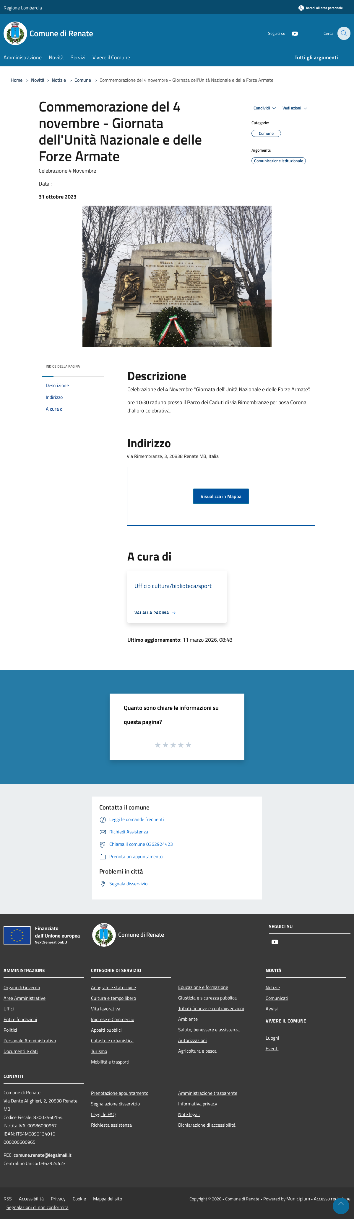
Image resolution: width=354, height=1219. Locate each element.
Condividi (266, 108)
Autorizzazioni (192, 1040)
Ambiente (188, 1019)
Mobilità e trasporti (110, 1061)
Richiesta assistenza (111, 1124)
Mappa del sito (107, 1198)
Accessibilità (31, 1198)
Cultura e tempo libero (113, 998)
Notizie (59, 79)
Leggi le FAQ (103, 1114)
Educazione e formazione (203, 987)
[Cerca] (343, 33)
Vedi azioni (295, 108)
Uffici (9, 1008)
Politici (10, 1029)
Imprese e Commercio (112, 1019)
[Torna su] (341, 1206)
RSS (8, 1198)
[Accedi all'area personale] (320, 8)
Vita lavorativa (105, 1008)
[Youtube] (291, 33)
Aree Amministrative (25, 998)
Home (16, 79)
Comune (82, 79)
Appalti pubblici (106, 1029)
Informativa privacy (197, 1103)
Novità (37, 79)
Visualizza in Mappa (221, 496)
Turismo (99, 1051)
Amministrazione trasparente (207, 1093)
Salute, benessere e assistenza (209, 1029)
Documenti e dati (21, 1051)
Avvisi (272, 1008)
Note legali (189, 1114)
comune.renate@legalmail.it (43, 1155)
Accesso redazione (332, 1198)
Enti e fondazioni (20, 1019)
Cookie (79, 1198)
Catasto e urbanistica (112, 1040)
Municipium (298, 1198)
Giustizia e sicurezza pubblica (207, 997)
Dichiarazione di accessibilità (207, 1124)
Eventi (272, 1048)
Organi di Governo (22, 987)
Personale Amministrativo (30, 1040)
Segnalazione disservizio (115, 1103)
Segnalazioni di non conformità (38, 1207)
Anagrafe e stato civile (113, 987)
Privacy (58, 1198)
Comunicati (277, 998)
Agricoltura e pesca (197, 1050)
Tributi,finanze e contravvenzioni (211, 1008)
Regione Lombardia (23, 7)
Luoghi (272, 1037)
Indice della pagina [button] (63, 366)
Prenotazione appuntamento (119, 1093)
